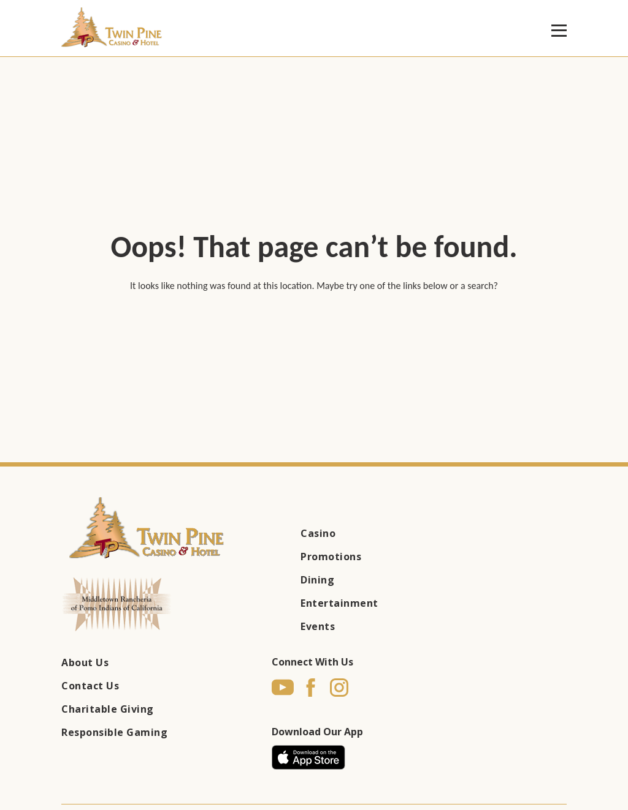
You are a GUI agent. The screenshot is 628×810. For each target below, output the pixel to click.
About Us (85, 662)
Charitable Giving (107, 709)
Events (318, 626)
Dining (317, 580)
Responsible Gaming (114, 732)
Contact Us (90, 685)
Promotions (331, 556)
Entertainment (339, 603)
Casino (318, 533)
